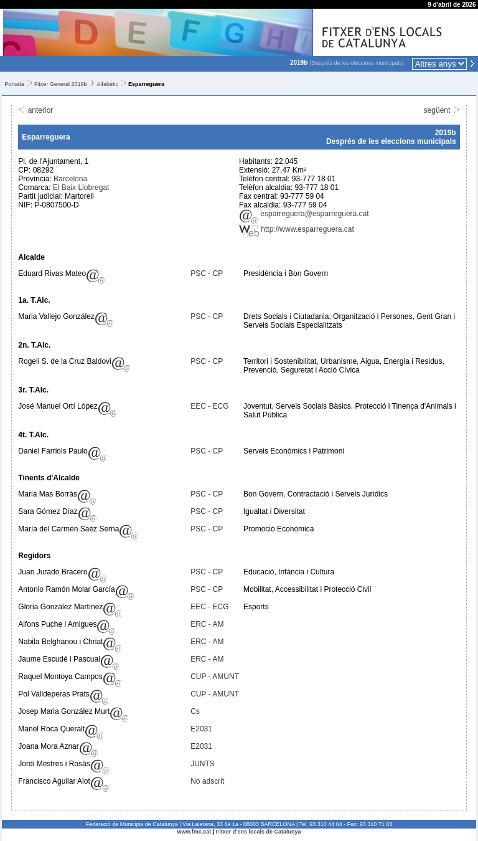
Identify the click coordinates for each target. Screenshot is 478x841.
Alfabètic (107, 84)
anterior (35, 110)
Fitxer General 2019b (60, 84)
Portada (14, 84)
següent (442, 110)
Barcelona (70, 178)
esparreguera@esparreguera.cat (304, 213)
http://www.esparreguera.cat (296, 229)
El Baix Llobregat (81, 187)
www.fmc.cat (194, 832)
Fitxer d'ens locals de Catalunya (258, 832)
